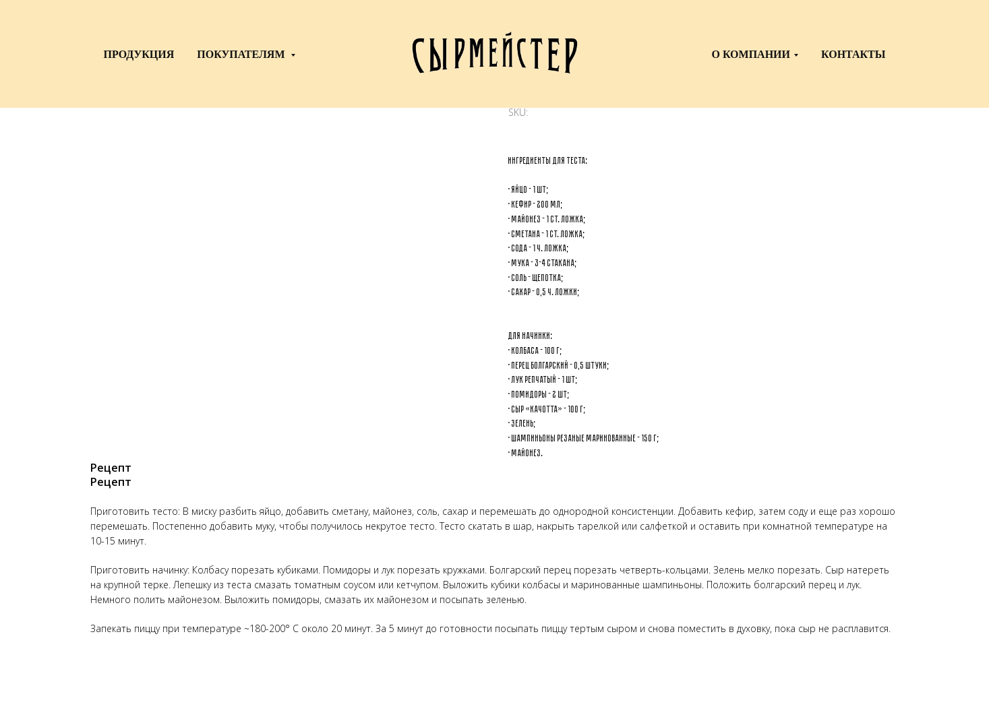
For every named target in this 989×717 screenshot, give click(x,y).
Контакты (853, 54)
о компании (750, 54)
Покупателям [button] (242, 54)
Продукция (139, 54)
